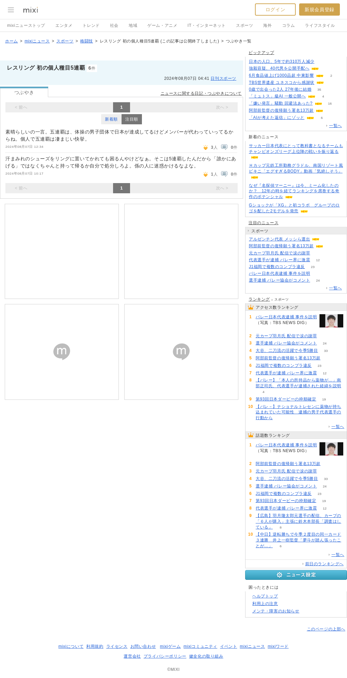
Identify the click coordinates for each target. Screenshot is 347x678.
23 (313, 267)
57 (318, 253)
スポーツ (244, 25)
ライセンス (117, 646)
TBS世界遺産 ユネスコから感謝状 (281, 82)
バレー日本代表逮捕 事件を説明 (279, 273)
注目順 (131, 119)
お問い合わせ (143, 646)
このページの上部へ (326, 629)
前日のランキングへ (324, 563)
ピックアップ (261, 52)
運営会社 (132, 656)
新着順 (111, 119)
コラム (288, 25)
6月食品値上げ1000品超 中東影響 (281, 75)
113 (318, 273)
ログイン (275, 9)
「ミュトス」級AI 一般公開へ (277, 96)
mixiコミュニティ (200, 646)
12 (318, 260)
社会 (114, 25)
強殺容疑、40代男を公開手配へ (279, 68)
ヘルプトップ (265, 596)
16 (330, 103)
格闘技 (86, 41)
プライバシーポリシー (165, 656)
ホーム (11, 41)
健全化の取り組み (206, 656)
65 (331, 110)
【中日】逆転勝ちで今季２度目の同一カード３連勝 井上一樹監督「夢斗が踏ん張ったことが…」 (298, 540)
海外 (267, 25)
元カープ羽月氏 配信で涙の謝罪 (279, 253)
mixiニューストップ (26, 25)
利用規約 (94, 646)
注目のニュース (263, 222)
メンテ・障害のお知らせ (275, 611)
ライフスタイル (320, 25)
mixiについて (71, 646)
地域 (133, 25)
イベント (228, 646)
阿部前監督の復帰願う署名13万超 (281, 110)
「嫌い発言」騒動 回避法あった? (281, 103)
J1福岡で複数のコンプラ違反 (277, 266)
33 (326, 351)
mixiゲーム (170, 646)
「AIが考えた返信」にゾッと (277, 117)
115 (322, 62)
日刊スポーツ (223, 78)
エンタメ (63, 25)
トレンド (91, 25)
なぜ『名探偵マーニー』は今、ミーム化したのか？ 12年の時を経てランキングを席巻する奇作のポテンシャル (294, 191)
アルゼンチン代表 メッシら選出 (279, 239)
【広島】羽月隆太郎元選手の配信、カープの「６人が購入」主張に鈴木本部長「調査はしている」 (298, 521)
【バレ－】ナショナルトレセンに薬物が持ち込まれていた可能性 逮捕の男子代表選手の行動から (298, 412)
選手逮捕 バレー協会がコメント (279, 280)
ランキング (259, 299)
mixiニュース (37, 41)
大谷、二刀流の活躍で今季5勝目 (287, 350)
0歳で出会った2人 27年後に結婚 (280, 89)
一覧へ (335, 125)
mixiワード (278, 646)
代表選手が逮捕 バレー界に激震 (279, 259)
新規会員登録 (319, 9)
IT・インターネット (206, 25)
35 (319, 89)
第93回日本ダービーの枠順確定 (286, 399)
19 (324, 399)
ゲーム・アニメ (162, 25)
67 (331, 246)
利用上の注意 (265, 603)
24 (318, 280)
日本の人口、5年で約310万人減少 (281, 61)
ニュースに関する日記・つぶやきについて (201, 93)
